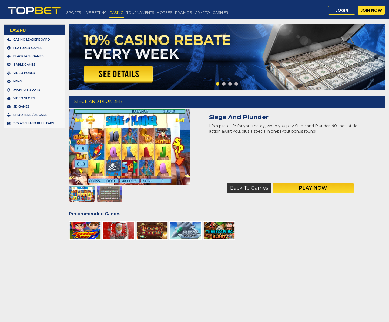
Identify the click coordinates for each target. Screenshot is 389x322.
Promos (183, 12)
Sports (73, 12)
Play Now (313, 188)
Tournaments (140, 12)
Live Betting (95, 12)
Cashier (220, 12)
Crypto (202, 12)
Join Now (371, 10)
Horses (164, 12)
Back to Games (249, 188)
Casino (116, 12)
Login (341, 10)
